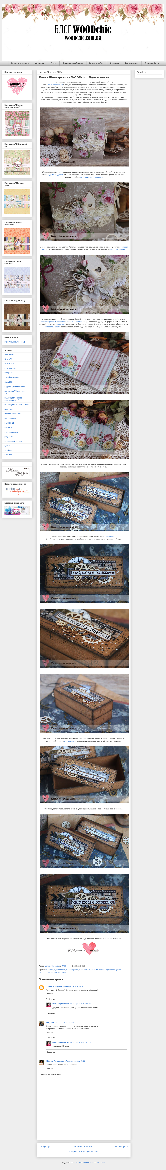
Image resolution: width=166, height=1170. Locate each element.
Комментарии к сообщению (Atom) (90, 1163)
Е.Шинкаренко (72, 970)
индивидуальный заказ (14, 386)
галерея (8, 373)
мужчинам (110, 970)
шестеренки (109, 537)
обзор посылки (11, 432)
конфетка (8, 409)
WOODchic (62, 973)
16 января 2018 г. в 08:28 (73, 986)
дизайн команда (11, 377)
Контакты (114, 63)
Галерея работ (96, 63)
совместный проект (13, 441)
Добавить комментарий (50, 1074)
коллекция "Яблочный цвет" (16, 405)
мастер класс (10, 418)
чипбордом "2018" (52, 327)
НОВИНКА (9, 364)
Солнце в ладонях (54, 986)
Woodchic (39, 63)
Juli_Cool (50, 1023)
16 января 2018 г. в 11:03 (80, 1004)
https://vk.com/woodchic (14, 342)
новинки (8, 427)
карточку (60, 324)
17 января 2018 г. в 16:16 (80, 1042)
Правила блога (152, 63)
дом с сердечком (56, 175)
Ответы (51, 999)
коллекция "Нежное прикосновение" (13, 399)
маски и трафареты (13, 414)
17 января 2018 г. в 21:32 (75, 1061)
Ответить (49, 994)
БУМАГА (49, 970)
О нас (53, 63)
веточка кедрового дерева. (91, 177)
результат (8, 436)
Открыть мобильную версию (83, 1151)
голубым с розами (74, 322)
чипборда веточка (117, 249)
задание (8, 382)
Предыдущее (121, 1146)
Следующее (45, 1146)
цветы (118, 970)
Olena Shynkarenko (60, 1004)
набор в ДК (9, 423)
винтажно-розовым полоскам (53, 322)
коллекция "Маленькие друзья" (92, 970)
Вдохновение (131, 63)
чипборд (42, 973)
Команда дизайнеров (73, 63)
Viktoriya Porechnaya (55, 1061)
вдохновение (59, 970)
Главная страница (20, 63)
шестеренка (69, 741)
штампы (8, 455)
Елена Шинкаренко (55, 85)
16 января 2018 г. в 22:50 (65, 1023)
